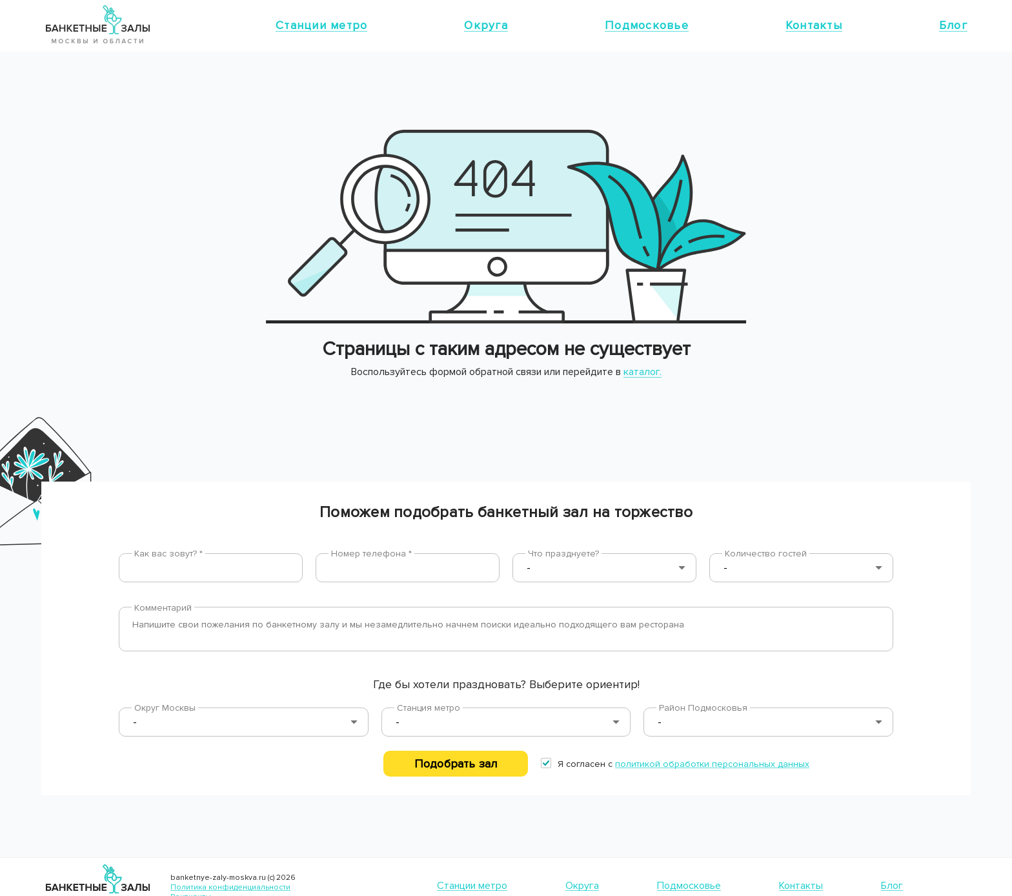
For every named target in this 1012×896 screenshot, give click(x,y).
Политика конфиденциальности (230, 887)
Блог (953, 25)
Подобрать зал (455, 764)
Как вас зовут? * (168, 553)
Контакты (813, 25)
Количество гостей (765, 553)
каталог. (642, 371)
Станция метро (428, 708)
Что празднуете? (563, 553)
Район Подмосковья (703, 708)
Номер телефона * (371, 553)
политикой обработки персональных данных (712, 764)
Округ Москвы (165, 708)
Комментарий (163, 608)
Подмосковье (647, 25)
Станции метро (321, 25)
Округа (486, 25)
